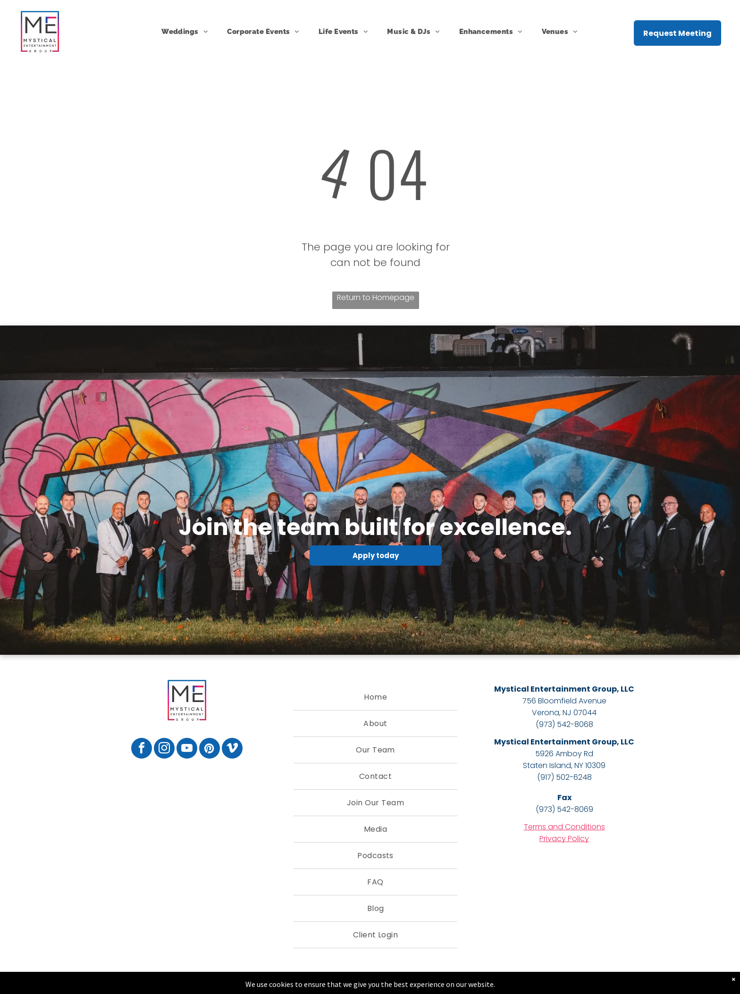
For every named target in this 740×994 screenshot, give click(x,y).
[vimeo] (232, 749)
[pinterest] (209, 749)
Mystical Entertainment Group (555, 689)
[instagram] (164, 749)
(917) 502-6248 (564, 777)
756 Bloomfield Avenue (564, 700)
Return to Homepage (375, 297)
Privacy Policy (564, 838)
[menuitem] (185, 31)
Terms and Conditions (564, 826)
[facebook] (141, 749)
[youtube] (187, 749)
